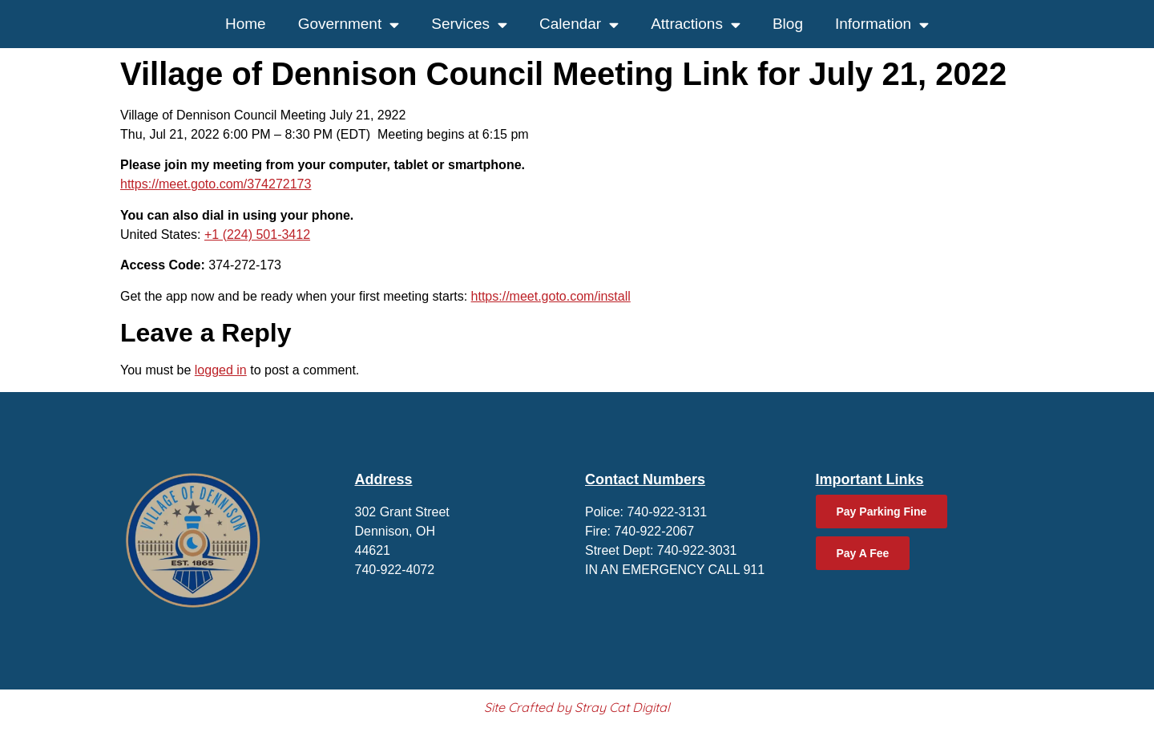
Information (882, 24)
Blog (788, 23)
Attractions (695, 24)
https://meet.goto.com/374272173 (215, 184)
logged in (221, 370)
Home (245, 23)
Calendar (579, 24)
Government (349, 24)
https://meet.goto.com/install (551, 296)
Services (469, 24)
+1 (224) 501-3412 (257, 234)
